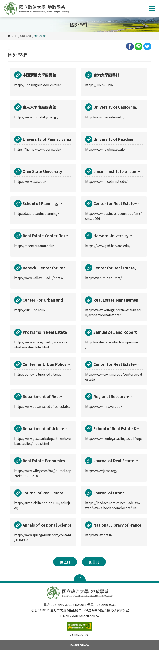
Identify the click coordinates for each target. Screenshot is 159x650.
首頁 (15, 36)
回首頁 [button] (94, 561)
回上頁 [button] (65, 561)
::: (9, 49)
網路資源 (25, 36)
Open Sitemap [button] (80, 577)
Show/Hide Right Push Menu (152, 8)
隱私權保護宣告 (79, 645)
